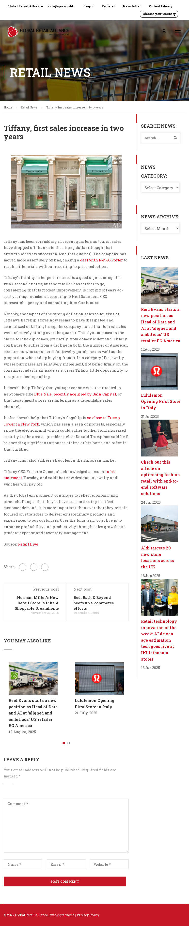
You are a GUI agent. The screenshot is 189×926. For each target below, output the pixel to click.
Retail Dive (27, 544)
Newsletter (132, 6)
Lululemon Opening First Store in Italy (160, 401)
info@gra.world (60, 6)
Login (89, 6)
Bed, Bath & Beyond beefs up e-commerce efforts (94, 603)
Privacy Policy (88, 915)
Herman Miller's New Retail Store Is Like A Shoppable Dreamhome (37, 603)
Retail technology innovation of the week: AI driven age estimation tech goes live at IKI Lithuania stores (159, 640)
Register (108, 6)
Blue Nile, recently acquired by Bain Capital (75, 394)
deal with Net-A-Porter (101, 260)
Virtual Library (161, 6)
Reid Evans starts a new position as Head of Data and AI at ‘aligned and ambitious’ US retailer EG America (33, 713)
